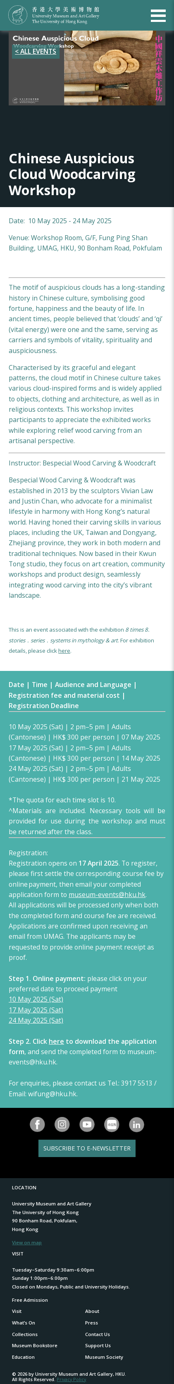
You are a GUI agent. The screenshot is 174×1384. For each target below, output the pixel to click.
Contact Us (97, 1334)
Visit (16, 1311)
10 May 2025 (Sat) (36, 999)
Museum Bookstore (34, 1345)
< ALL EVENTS (35, 51)
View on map (27, 1242)
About (92, 1311)
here (64, 650)
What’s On (23, 1323)
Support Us (98, 1345)
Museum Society (104, 1357)
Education (23, 1357)
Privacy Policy (71, 1379)
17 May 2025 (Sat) (36, 1009)
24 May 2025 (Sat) (36, 1020)
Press (91, 1323)
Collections (25, 1334)
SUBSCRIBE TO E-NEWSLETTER (87, 1148)
